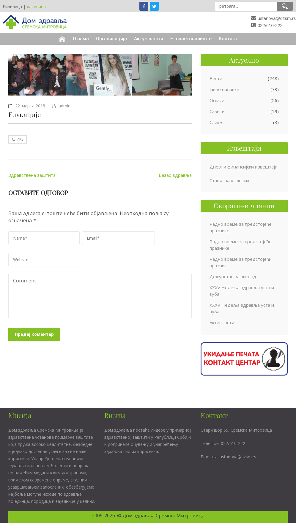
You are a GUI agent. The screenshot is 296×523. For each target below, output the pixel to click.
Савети (217, 111)
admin (64, 106)
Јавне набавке (224, 89)
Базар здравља (175, 175)
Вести (216, 78)
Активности (222, 322)
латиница (36, 6)
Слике (17, 139)
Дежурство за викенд (233, 276)
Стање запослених (229, 180)
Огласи (217, 100)
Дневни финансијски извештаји (244, 167)
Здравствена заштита (32, 175)
